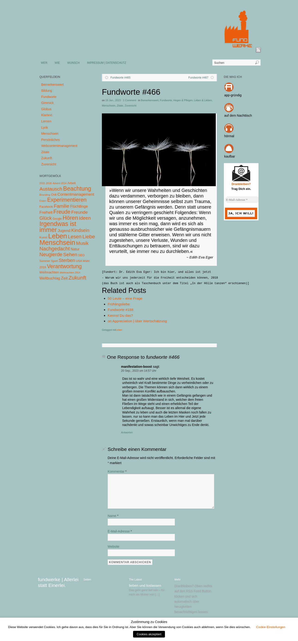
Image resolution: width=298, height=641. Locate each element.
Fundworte (166, 100)
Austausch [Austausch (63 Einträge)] (51, 188)
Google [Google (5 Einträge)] (57, 218)
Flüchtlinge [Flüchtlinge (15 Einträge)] (79, 206)
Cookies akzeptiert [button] (149, 634)
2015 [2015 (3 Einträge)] (42, 183)
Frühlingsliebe (119, 304)
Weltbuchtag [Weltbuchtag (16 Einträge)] (50, 278)
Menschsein (109, 105)
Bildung (46, 90)
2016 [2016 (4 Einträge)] (49, 183)
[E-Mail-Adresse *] (242, 199)
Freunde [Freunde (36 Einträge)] (79, 212)
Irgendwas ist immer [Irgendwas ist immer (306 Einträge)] (58, 226)
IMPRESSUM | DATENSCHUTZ (106, 62)
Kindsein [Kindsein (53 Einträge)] (80, 230)
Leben (119, 330)
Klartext (46, 115)
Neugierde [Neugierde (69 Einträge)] (51, 254)
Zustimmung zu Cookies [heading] (149, 622)
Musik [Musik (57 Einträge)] (82, 243)
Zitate (120, 105)
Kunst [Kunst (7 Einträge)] (43, 237)
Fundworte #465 (120, 77)
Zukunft (46, 158)
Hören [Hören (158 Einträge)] (70, 218)
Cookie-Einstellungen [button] (270, 627)
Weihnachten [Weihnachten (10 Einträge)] (49, 272)
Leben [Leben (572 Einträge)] (57, 236)
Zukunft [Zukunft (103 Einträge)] (77, 278)
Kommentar (117, 471)
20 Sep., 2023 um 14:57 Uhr (138, 370)
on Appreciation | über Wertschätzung (137, 321)
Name (113, 516)
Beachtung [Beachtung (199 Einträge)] (77, 188)
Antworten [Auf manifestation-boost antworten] (127, 432)
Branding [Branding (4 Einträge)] (45, 194)
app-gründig (233, 95)
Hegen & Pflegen (182, 100)
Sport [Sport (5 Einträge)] (54, 261)
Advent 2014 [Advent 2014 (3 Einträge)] (60, 183)
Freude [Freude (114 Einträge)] (61, 212)
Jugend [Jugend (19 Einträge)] (64, 230)
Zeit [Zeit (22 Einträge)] (64, 278)
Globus (46, 109)
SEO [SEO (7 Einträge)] (81, 255)
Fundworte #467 (198, 77)
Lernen (46, 121)
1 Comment (129, 100)
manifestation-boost (136, 366)
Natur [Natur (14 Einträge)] (75, 249)
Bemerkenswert (149, 100)
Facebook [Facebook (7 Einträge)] (46, 206)
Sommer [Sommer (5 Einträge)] (45, 261)
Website (113, 546)
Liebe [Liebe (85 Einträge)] (88, 237)
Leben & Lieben (203, 100)
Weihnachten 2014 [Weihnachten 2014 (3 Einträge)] (70, 272)
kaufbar (229, 156)
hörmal (229, 136)
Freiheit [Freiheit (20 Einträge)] (46, 212)
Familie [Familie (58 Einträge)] (61, 206)
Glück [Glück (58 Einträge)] (46, 218)
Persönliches (50, 140)
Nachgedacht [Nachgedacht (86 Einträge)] (55, 249)
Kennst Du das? (120, 315)
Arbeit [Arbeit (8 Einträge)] (71, 183)
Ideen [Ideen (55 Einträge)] (85, 218)
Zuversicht (130, 105)
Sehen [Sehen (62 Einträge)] (70, 254)
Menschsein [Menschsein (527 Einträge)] (57, 242)
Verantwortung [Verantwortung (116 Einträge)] (64, 266)
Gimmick (47, 103)
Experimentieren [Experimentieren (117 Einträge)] (66, 200)
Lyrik (44, 127)
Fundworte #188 (120, 310)
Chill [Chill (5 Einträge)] (54, 194)
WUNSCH (73, 62)
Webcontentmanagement (59, 146)
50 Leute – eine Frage (125, 298)
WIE (57, 62)
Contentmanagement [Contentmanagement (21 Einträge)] (75, 194)
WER (44, 62)
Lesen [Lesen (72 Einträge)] (75, 237)
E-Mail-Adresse (120, 531)
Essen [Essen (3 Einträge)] (43, 200)
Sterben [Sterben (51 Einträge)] (67, 260)
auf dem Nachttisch (238, 115)
